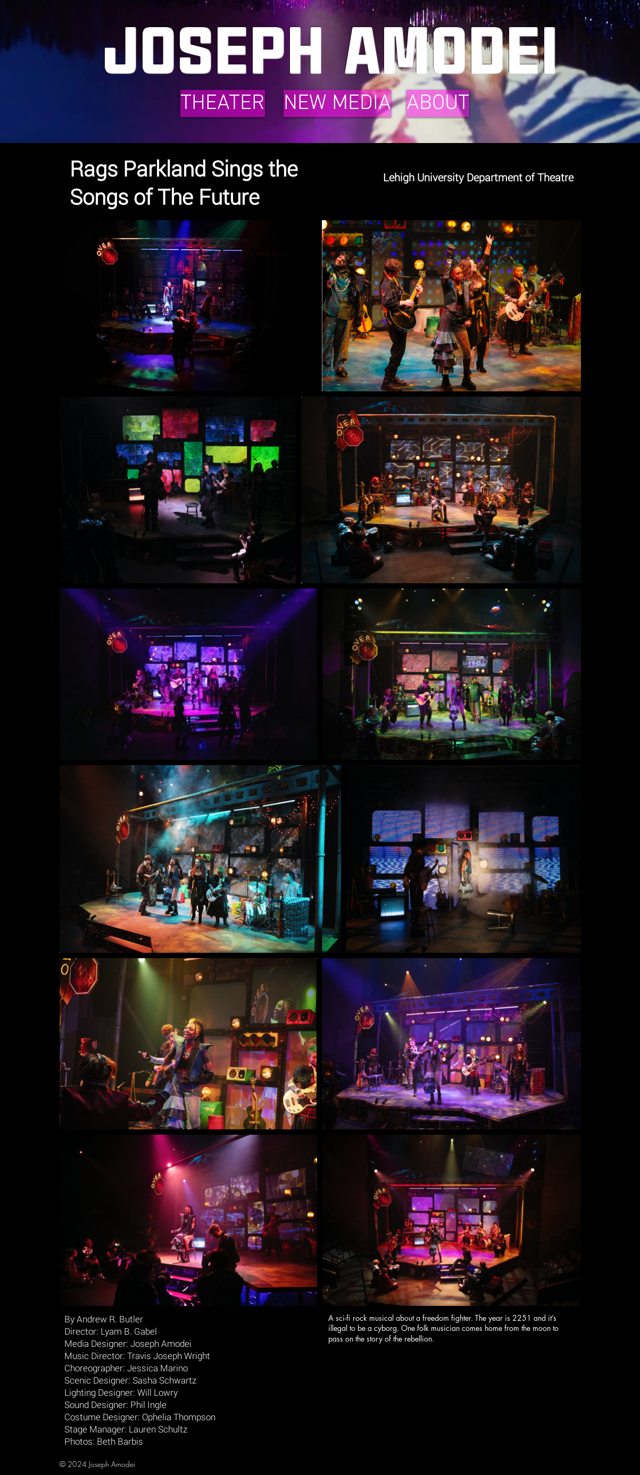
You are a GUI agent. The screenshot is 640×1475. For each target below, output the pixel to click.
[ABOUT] (437, 103)
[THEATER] (222, 103)
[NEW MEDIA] (337, 103)
